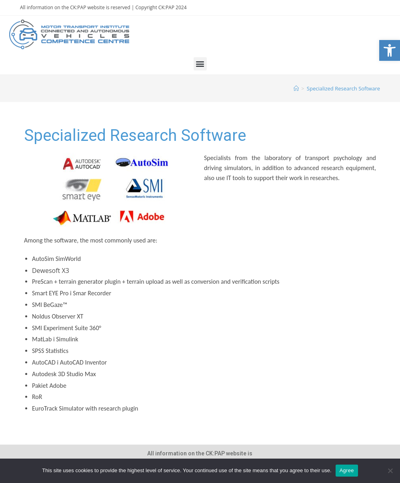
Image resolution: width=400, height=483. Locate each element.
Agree (347, 470)
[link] (389, 50)
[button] (200, 63)
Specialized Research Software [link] (343, 88)
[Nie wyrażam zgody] (390, 471)
